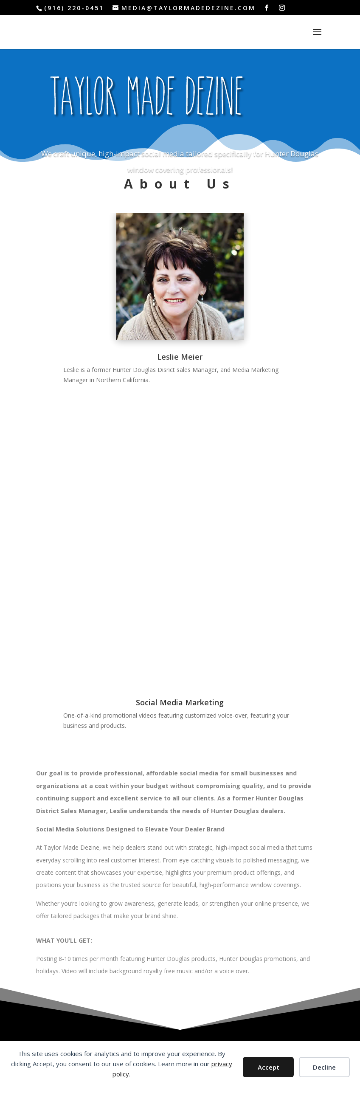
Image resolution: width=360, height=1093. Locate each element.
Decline (324, 1067)
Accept (268, 1067)
